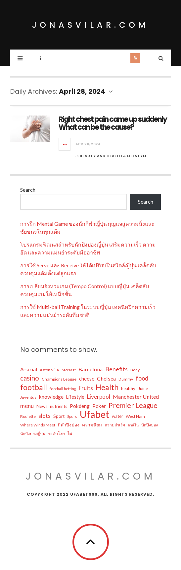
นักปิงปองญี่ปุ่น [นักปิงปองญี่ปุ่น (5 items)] (32, 433)
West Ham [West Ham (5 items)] (135, 416)
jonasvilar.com (90, 24)
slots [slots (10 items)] (44, 415)
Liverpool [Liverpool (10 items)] (98, 396)
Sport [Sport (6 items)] (59, 416)
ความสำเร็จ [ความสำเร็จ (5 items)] (115, 424)
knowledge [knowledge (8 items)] (51, 397)
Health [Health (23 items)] (107, 387)
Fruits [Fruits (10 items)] (86, 388)
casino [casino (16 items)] (29, 378)
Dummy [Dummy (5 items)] (125, 379)
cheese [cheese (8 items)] (86, 379)
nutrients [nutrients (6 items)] (58, 406)
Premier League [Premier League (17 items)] (133, 405)
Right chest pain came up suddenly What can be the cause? (113, 123)
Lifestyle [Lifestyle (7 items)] (75, 397)
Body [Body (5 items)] (135, 369)
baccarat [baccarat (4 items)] (69, 370)
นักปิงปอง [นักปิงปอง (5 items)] (149, 424)
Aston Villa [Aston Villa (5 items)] (49, 369)
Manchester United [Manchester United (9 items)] (136, 396)
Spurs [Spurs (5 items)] (72, 416)
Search (27, 189)
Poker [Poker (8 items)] (99, 406)
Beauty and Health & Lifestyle (113, 156)
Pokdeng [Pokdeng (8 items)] (80, 406)
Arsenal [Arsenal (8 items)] (28, 369)
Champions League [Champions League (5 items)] (59, 379)
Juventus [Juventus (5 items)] (28, 397)
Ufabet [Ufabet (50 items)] (94, 414)
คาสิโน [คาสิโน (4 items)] (133, 425)
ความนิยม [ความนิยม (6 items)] (92, 424)
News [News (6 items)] (41, 406)
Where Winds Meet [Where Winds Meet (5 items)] (37, 424)
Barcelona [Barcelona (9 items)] (90, 369)
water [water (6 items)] (117, 416)
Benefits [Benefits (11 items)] (116, 369)
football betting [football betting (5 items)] (63, 388)
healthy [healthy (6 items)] (128, 388)
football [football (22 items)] (33, 387)
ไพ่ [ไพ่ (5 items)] (70, 433)
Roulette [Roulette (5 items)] (28, 416)
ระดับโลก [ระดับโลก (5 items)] (56, 433)
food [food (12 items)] (142, 378)
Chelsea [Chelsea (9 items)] (106, 378)
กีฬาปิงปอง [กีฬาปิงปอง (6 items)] (68, 424)
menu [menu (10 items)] (27, 405)
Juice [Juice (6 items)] (143, 388)
